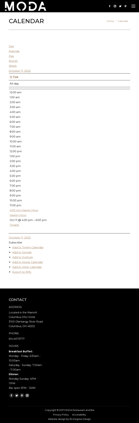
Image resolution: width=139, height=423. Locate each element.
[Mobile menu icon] (133, 6)
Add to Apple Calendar (27, 262)
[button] (15, 242)
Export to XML (21, 272)
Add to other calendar (27, 267)
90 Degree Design (80, 419)
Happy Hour (18, 215)
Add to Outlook (22, 257)
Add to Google (22, 252)
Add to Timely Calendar (28, 247)
